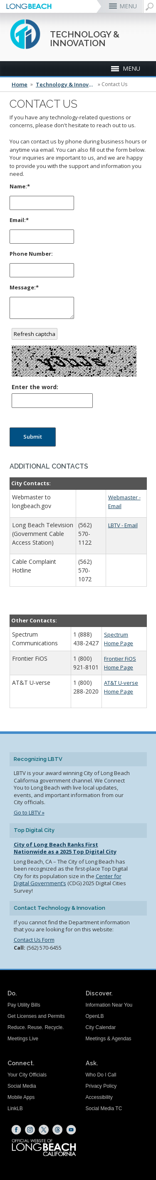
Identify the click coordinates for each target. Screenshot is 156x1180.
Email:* (19, 220)
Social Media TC (104, 1108)
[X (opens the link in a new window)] (44, 1130)
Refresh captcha (34, 334)
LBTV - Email (123, 525)
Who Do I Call (101, 1075)
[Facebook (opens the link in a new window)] (16, 1130)
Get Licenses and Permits (35, 1016)
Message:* (24, 287)
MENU (128, 6)
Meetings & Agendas (108, 1039)
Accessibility (99, 1097)
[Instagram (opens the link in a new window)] (30, 1130)
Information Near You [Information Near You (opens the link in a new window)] (109, 1005)
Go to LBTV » (29, 812)
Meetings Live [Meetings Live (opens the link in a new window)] (22, 1039)
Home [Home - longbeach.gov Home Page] (19, 84)
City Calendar (101, 1027)
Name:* (20, 186)
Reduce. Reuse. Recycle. (35, 1027)
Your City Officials (27, 1075)
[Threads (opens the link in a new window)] (57, 1130)
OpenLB (95, 1016)
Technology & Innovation (66, 84)
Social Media (21, 1086)
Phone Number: (31, 253)
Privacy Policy (101, 1086)
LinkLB (15, 1108)
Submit (32, 436)
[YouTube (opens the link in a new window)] (71, 1130)
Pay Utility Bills (23, 1005)
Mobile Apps (21, 1097)
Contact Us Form (34, 939)
